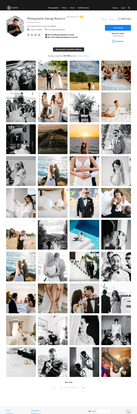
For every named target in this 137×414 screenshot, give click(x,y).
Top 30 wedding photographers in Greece (61, 35)
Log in (123, 8)
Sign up (115, 8)
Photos (64, 8)
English (92, 410)
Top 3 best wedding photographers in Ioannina (63, 37)
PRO (81, 17)
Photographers (53, 8)
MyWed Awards (83, 8)
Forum (72, 8)
